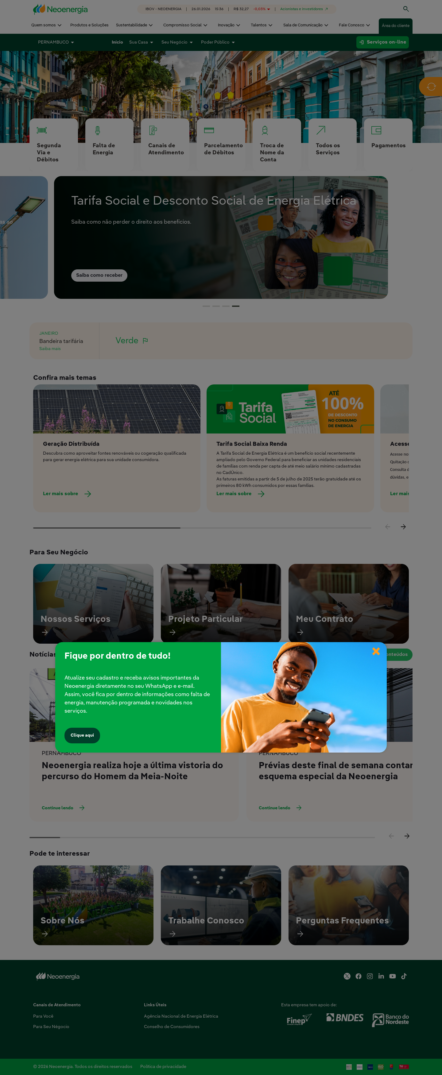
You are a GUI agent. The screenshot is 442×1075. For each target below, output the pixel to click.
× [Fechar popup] (376, 646)
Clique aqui (82, 735)
